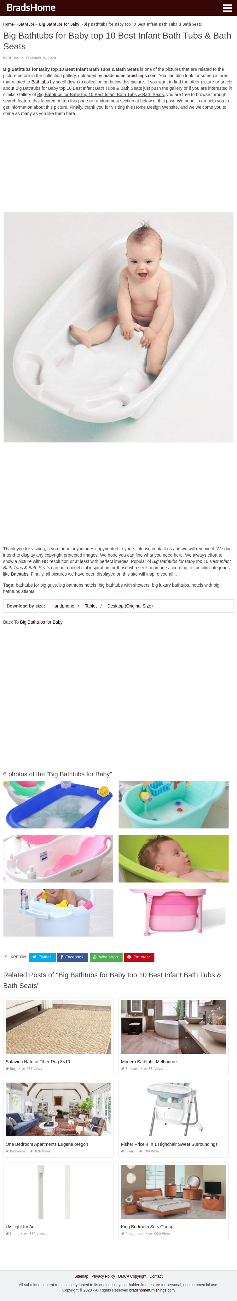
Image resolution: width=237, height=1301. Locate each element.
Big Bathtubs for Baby (41, 622)
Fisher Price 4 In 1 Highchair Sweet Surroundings (169, 1144)
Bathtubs (11, 58)
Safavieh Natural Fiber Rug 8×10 (38, 1061)
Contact (155, 1276)
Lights (12, 1234)
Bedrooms (16, 1151)
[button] (227, 7)
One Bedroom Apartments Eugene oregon (47, 1144)
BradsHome (30, 7)
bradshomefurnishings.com (129, 75)
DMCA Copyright (132, 1276)
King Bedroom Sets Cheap (147, 1226)
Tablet (90, 605)
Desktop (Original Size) (130, 605)
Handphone (62, 605)
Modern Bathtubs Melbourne (149, 1061)
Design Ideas (132, 1234)
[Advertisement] (118, 165)
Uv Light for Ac (20, 1226)
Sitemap (81, 1276)
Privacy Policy (103, 1276)
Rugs (11, 1069)
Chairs (128, 1151)
